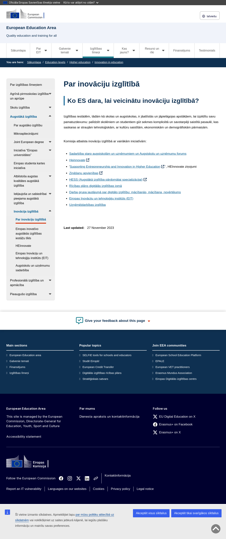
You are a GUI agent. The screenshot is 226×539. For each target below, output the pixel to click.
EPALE (159, 361)
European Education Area (25, 408)
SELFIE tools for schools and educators (106, 355)
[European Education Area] (27, 14)
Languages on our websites (67, 489)
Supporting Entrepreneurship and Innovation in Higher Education (115, 166)
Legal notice (145, 489)
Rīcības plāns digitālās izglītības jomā (95, 186)
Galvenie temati (19, 361)
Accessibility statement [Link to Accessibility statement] (23, 436)
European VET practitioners (172, 367)
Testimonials (207, 50)
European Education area (25, 355)
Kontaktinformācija (118, 475)
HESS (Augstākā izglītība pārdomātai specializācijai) (106, 179)
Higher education (79, 62)
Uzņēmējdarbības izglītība (87, 205)
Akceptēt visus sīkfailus (151, 513)
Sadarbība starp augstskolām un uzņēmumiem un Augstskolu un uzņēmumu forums (127, 153)
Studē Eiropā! (90, 361)
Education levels (55, 62)
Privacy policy (120, 489)
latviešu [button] (210, 16)
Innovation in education (109, 62)
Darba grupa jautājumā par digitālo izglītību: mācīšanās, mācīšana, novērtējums (125, 192)
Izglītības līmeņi (19, 372)
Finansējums (181, 50)
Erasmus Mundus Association (173, 372)
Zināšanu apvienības (83, 173)
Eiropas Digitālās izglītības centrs (175, 378)
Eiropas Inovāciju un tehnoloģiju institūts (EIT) (101, 198)
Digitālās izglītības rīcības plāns (101, 372)
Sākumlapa (18, 50)
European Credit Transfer (98, 367)
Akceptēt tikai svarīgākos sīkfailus (196, 513)
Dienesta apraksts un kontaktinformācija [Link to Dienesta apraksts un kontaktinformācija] (109, 416)
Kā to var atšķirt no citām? (81, 2)
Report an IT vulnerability (23, 489)
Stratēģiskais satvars (95, 378)
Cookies (98, 489)
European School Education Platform (178, 355)
